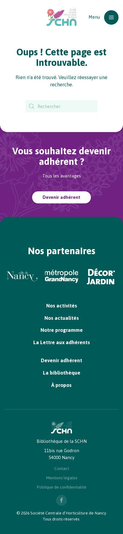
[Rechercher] (62, 106)
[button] (103, 17)
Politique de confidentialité (61, 487)
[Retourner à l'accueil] (61, 17)
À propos (61, 385)
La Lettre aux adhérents (61, 342)
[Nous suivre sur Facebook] (61, 500)
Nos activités (61, 306)
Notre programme (61, 330)
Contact (61, 468)
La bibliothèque (61, 373)
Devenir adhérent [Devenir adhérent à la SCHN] (61, 197)
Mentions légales (61, 477)
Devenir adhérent (61, 360)
